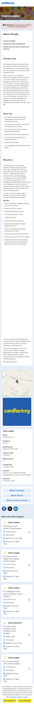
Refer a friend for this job (17, 500)
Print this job (17, 495)
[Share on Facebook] (4, 508)
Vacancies (5, 10)
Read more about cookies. (19, 697)
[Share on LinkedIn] (15, 508)
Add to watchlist (17, 491)
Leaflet (15, 396)
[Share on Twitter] (10, 508)
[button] (17, 381)
